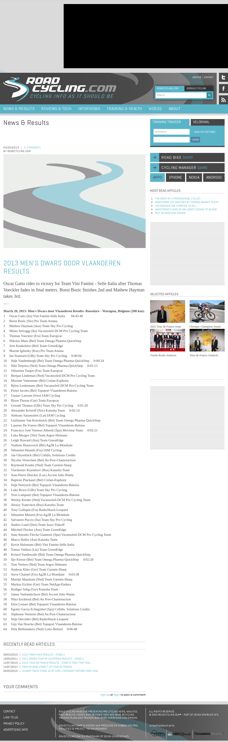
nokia (194, 178)
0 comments (32, 147)
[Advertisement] (117, 35)
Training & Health (124, 109)
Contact (208, 77)
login (117, 694)
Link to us (10, 717)
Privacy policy (13, 723)
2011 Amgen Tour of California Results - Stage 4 (53, 659)
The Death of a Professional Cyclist (178, 198)
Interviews (89, 109)
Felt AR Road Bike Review (170, 213)
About (175, 109)
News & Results (19, 109)
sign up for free (203, 132)
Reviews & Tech (56, 109)
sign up (105, 694)
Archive (196, 77)
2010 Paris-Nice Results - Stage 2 (43, 654)
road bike (177, 158)
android (214, 178)
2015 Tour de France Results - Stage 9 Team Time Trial (56, 663)
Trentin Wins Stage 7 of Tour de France (47, 667)
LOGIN (195, 139)
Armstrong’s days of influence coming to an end (186, 209)
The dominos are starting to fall (176, 206)
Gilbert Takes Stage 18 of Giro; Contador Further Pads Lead (60, 671)
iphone (175, 178)
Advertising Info (15, 729)
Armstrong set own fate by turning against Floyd (186, 202)
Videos (155, 109)
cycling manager (184, 168)
